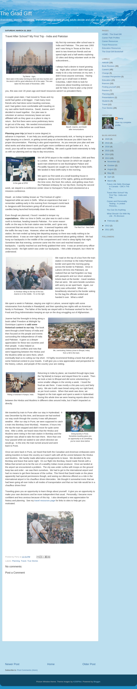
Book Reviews (108, 66)
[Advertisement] (58, 651)
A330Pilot (77, 682)
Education (106, 80)
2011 (107, 229)
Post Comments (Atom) (27, 670)
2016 (107, 147)
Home (51, 664)
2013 (107, 158)
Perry (120, 118)
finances (105, 83)
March (110, 181)
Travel (23, 561)
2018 (107, 143)
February (111, 221)
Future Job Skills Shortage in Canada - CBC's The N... (118, 186)
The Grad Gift (16, 13)
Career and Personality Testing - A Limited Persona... (117, 203)
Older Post (88, 664)
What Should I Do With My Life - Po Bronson (118, 215)
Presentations (108, 97)
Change (105, 73)
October (111, 165)
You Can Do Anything (116, 210)
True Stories (32, 561)
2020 (107, 139)
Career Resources (110, 41)
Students (106, 101)
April (109, 177)
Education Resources (111, 48)
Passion (105, 90)
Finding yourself (109, 87)
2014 (107, 154)
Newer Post (12, 664)
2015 (107, 150)
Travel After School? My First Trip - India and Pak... (117, 195)
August (110, 169)
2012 (107, 226)
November (112, 161)
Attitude (105, 62)
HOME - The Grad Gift (112, 34)
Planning (16, 561)
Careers (105, 69)
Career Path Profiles (111, 38)
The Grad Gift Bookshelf (112, 52)
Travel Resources (109, 45)
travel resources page (44, 500)
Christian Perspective (111, 76)
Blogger (97, 682)
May (109, 173)
